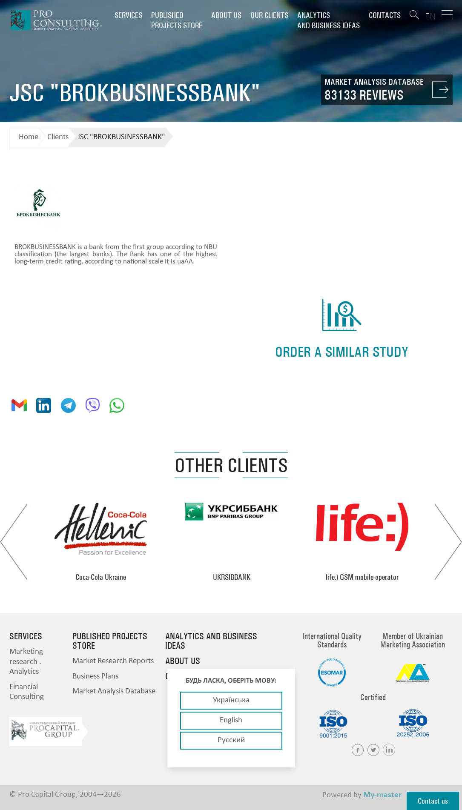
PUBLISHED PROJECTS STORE (176, 20)
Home (28, 137)
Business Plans (95, 677)
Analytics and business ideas (328, 20)
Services (128, 15)
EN (430, 16)
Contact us (433, 801)
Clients (58, 137)
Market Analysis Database (113, 691)
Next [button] (448, 542)
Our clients (269, 15)
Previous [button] (14, 542)
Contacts (385, 15)
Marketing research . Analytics (26, 662)
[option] (100, 542)
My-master (382, 795)
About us (226, 15)
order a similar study (341, 352)
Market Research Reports (113, 661)
